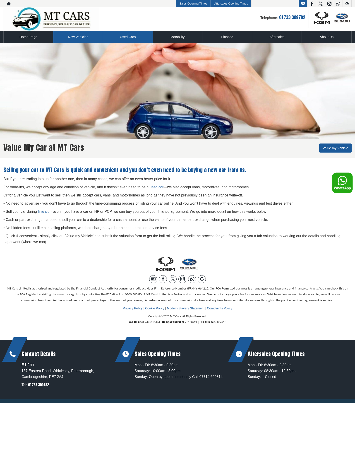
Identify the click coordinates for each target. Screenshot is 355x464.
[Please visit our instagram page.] (329, 3)
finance (44, 211)
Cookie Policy (154, 308)
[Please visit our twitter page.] (320, 3)
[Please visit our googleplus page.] (347, 3)
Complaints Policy (219, 308)
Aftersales (277, 37)
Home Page (28, 37)
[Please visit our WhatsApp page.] (338, 3)
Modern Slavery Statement (185, 308)
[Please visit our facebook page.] (311, 3)
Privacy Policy (132, 308)
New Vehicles (78, 37)
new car (217, 170)
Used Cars (128, 37)
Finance (227, 37)
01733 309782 (292, 17)
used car (156, 187)
